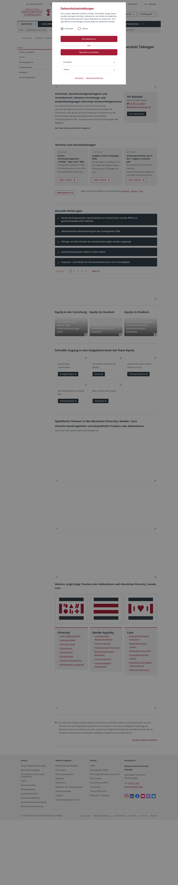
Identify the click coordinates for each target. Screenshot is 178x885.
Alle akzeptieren (89, 39)
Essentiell (69, 28)
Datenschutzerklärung (94, 78)
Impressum (79, 78)
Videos (85, 28)
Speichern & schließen (89, 52)
